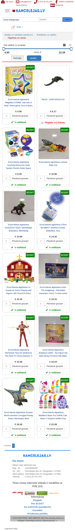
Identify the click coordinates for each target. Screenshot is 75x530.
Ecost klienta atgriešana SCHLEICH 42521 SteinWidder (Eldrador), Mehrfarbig (18, 227)
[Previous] (7, 446)
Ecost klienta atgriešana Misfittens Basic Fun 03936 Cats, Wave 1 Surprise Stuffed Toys (53, 415)
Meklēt (67, 19)
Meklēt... (34, 58)
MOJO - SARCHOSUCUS (53, 99)
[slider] (3, 49)
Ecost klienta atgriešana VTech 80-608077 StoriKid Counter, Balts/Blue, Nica (53, 227)
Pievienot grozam (20, 116)
